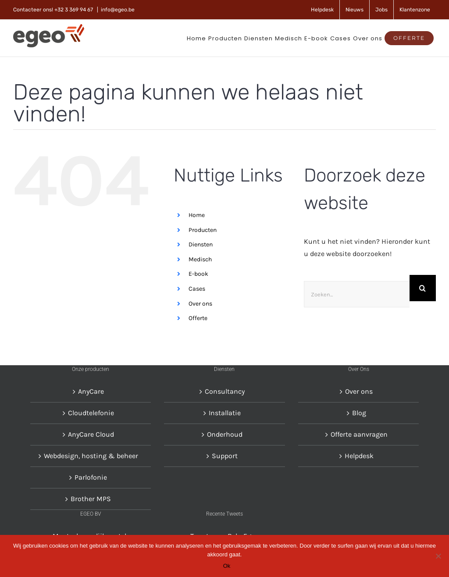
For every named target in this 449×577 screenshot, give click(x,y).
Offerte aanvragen (359, 434)
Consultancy (225, 391)
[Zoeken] (423, 288)
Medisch (200, 259)
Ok (227, 566)
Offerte (198, 318)
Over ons (200, 303)
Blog (359, 413)
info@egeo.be (118, 10)
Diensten (201, 244)
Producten (203, 229)
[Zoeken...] (357, 294)
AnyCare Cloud (91, 434)
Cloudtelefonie (91, 413)
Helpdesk (359, 456)
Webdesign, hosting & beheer (91, 456)
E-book (198, 274)
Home (197, 215)
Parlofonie (91, 477)
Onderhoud (224, 434)
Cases (197, 288)
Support (225, 456)
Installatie (225, 413)
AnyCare (91, 391)
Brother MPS (91, 499)
